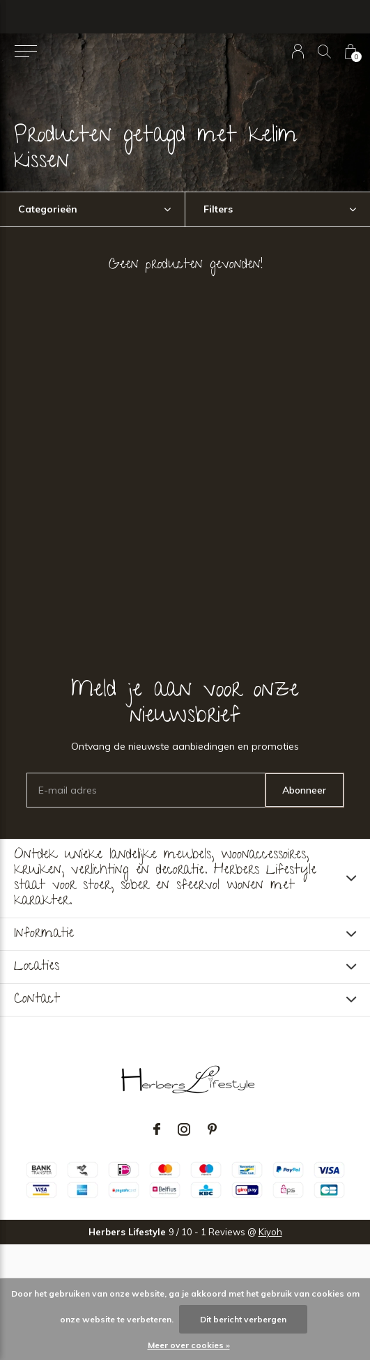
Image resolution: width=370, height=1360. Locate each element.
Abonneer (304, 790)
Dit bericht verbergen (243, 1319)
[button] (25, 51)
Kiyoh (270, 1231)
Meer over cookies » (189, 1345)
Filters (218, 209)
